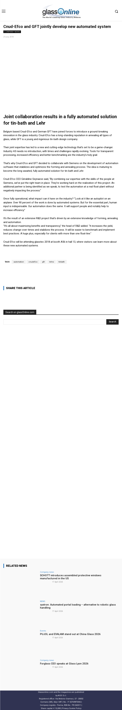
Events (43, 631)
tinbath (62, 262)
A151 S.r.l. (62, 695)
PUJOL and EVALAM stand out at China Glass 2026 (70, 634)
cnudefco (33, 262)
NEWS (42, 601)
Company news (12, 31)
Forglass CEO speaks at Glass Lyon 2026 (64, 663)
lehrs (51, 262)
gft (43, 262)
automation (19, 262)
